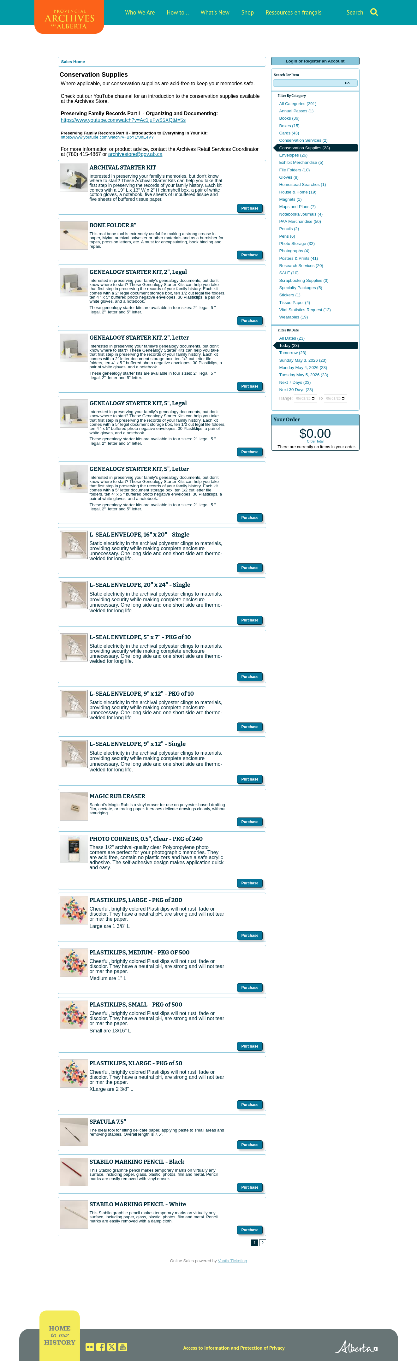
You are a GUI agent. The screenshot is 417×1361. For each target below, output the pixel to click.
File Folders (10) (294, 170)
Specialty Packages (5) (300, 287)
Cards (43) (289, 133)
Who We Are (140, 12)
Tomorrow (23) (293, 352)
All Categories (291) (298, 103)
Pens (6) (287, 236)
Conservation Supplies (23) (304, 148)
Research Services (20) (301, 265)
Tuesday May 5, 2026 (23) (303, 374)
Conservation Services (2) (303, 140)
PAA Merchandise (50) (300, 221)
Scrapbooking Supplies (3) (304, 280)
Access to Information (206, 1348)
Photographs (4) (294, 250)
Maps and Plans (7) (297, 206)
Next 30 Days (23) (296, 389)
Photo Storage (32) (297, 243)
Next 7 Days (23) (295, 382)
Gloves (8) (289, 177)
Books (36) (289, 118)
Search (355, 12)
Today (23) (289, 345)
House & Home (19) (298, 192)
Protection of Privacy (262, 1348)
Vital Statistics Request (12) (305, 309)
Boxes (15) (289, 125)
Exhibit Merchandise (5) (301, 162)
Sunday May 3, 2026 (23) (303, 360)
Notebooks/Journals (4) (301, 214)
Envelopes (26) (293, 155)
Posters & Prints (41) (298, 258)
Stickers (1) (290, 295)
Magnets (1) (290, 199)
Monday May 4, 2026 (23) (303, 367)
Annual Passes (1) (296, 111)
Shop (247, 12)
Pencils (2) (289, 228)
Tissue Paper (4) (294, 302)
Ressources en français (293, 12)
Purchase (249, 208)
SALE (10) (289, 272)
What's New (215, 12)
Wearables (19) (293, 317)
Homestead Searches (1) (302, 184)
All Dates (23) (292, 338)
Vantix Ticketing (232, 1260)
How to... (178, 12)
